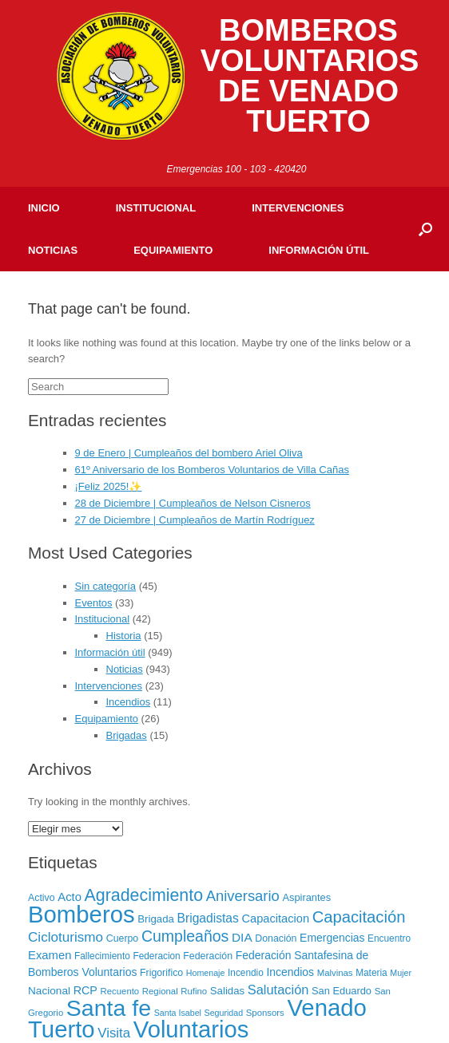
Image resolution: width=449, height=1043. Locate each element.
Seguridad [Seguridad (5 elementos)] (224, 1012)
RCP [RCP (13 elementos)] (85, 990)
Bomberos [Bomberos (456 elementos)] (81, 914)
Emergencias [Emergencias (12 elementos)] (332, 937)
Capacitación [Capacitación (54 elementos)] (359, 917)
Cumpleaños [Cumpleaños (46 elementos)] (184, 936)
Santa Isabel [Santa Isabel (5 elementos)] (177, 1012)
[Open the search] (425, 229)
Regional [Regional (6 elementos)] (160, 991)
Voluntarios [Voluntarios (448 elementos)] (191, 1029)
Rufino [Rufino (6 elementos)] (194, 991)
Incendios (128, 702)
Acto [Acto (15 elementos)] (69, 897)
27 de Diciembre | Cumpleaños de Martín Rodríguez (195, 520)
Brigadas (126, 735)
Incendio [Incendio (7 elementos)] (246, 972)
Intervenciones (298, 208)
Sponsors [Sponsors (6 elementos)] (265, 1012)
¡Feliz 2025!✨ (108, 486)
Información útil (318, 250)
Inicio (44, 208)
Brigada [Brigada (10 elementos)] (155, 919)
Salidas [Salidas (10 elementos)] (227, 991)
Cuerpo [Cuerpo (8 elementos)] (122, 938)
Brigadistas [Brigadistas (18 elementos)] (208, 918)
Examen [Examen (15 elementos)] (49, 955)
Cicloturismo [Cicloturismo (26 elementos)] (65, 937)
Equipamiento (173, 250)
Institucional (156, 208)
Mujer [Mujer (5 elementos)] (400, 973)
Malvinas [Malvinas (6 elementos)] (335, 973)
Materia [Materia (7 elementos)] (371, 972)
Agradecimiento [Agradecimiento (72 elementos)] (144, 895)
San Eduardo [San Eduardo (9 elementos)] (342, 991)
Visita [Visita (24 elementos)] (113, 1033)
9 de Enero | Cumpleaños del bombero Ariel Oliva (189, 453)
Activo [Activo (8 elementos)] (41, 897)
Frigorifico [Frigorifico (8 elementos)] (161, 972)
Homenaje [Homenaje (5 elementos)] (205, 973)
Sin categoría (106, 586)
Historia (123, 636)
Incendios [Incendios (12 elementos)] (290, 972)
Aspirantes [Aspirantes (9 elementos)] (306, 897)
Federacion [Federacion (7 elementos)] (156, 956)
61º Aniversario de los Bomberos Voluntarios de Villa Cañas (212, 470)
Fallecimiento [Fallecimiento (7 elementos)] (102, 956)
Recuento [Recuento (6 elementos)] (120, 991)
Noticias (52, 250)
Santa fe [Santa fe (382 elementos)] (108, 1008)
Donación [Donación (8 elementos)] (275, 938)
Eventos (94, 603)
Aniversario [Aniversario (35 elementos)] (243, 895)
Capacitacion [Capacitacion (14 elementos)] (275, 918)
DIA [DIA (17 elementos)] (242, 937)
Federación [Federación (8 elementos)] (207, 956)
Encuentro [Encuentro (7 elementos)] (389, 938)
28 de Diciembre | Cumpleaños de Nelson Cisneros (193, 503)
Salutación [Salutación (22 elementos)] (278, 989)
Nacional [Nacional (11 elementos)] (49, 991)
